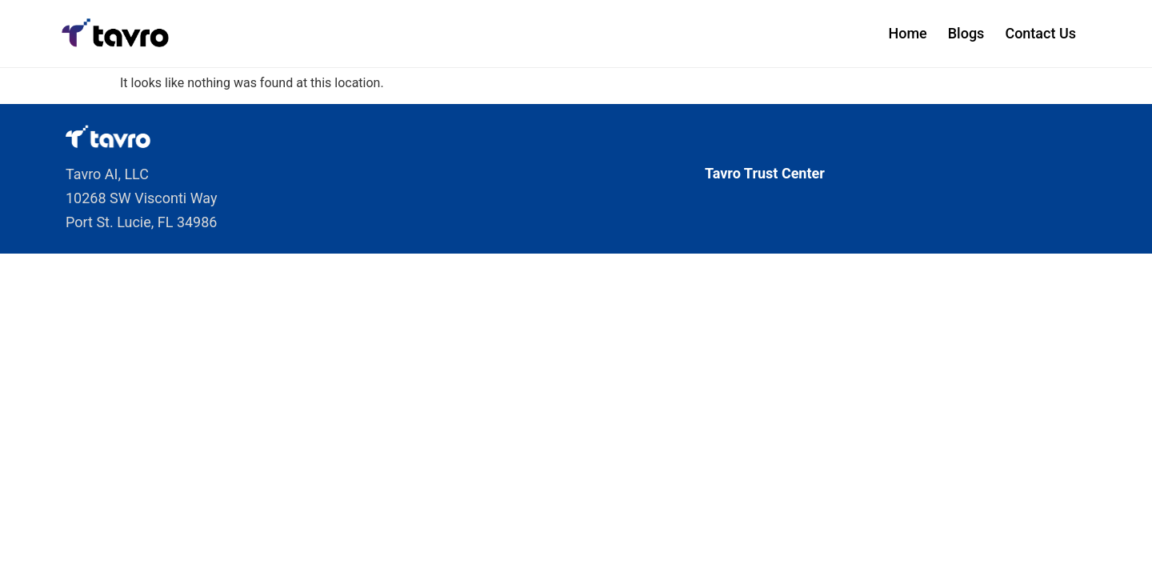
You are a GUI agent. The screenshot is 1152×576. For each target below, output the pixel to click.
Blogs (966, 33)
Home (907, 33)
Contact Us (1040, 33)
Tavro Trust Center (765, 173)
